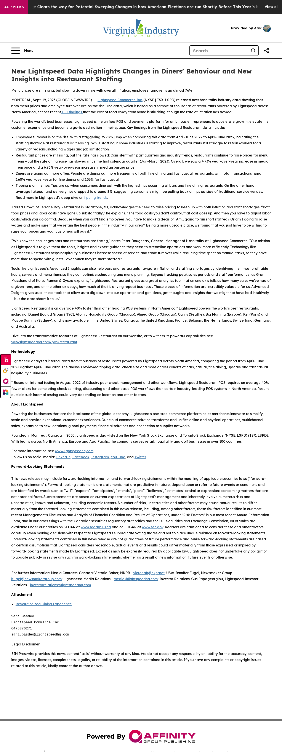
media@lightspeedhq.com (136, 579)
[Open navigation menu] (22, 50)
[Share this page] (266, 50)
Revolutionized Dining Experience (44, 604)
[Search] (219, 51)
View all (271, 7)
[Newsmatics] (6, 392)
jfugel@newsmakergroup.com (36, 579)
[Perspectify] (6, 370)
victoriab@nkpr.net (149, 573)
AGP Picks (14, 7)
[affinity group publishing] (6, 381)
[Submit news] (6, 359)
